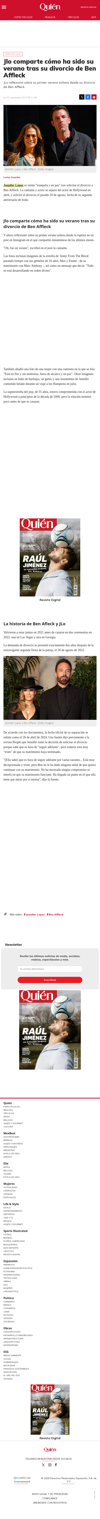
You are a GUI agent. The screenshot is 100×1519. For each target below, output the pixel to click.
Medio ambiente (12, 1355)
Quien (43, 1464)
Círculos (73, 17)
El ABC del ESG (11, 1375)
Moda (6, 1116)
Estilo (7, 1207)
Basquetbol (10, 1244)
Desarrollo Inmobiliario (18, 1335)
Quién (7, 1103)
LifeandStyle (11, 1291)
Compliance (49, 1498)
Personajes (10, 1147)
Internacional (11, 1274)
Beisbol (7, 1237)
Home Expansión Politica (17, 1268)
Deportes (9, 1214)
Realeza (50, 17)
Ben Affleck (56, 914)
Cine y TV (8, 1217)
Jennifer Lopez (35, 914)
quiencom (52, 1464)
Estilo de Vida (11, 1153)
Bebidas (7, 1140)
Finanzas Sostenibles (16, 1368)
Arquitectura (11, 1342)
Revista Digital (89, 7)
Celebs (7, 1173)
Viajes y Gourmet (13, 1123)
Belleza (8, 1120)
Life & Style (11, 1204)
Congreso (9, 1308)
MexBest (9, 1133)
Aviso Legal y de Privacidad (50, 1494)
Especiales (9, 1197)
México (7, 1305)
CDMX (6, 1311)
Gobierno (9, 1301)
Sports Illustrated (15, 1231)
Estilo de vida (11, 1177)
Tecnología (10, 1278)
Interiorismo (10, 1345)
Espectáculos (24, 17)
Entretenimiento (12, 1211)
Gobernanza (10, 1362)
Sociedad (8, 1321)
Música (7, 1221)
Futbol (7, 1234)
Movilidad (9, 1365)
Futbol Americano (14, 1241)
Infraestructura (13, 1338)
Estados (8, 1315)
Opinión (7, 1194)
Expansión (10, 1261)
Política (8, 1298)
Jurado (7, 1156)
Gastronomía (11, 1137)
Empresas (9, 1264)
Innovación (10, 1372)
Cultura (8, 1126)
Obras (7, 1281)
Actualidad (10, 1187)
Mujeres (9, 1184)
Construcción (11, 1331)
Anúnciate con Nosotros (50, 1502)
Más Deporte (10, 1248)
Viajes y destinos (13, 1143)
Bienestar (9, 1150)
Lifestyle (8, 1251)
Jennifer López (13, 185)
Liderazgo (9, 1190)
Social (7, 1359)
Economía (9, 1271)
